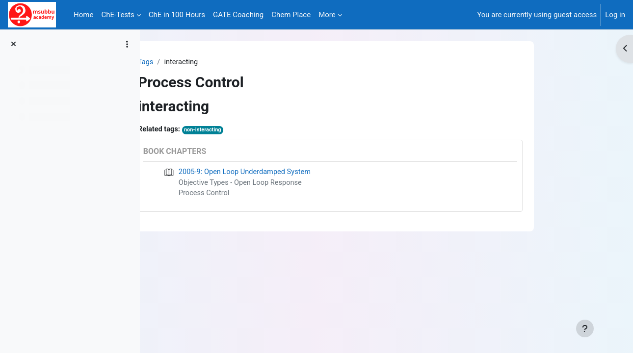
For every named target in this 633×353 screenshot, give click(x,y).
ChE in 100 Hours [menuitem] (177, 14)
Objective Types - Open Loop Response (290, 183)
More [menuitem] (327, 14)
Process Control (253, 194)
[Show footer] (585, 328)
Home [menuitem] (83, 14)
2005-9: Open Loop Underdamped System (295, 172)
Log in (615, 14)
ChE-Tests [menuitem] (117, 14)
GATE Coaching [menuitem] (238, 14)
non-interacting (253, 130)
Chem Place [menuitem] (291, 14)
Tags (194, 62)
